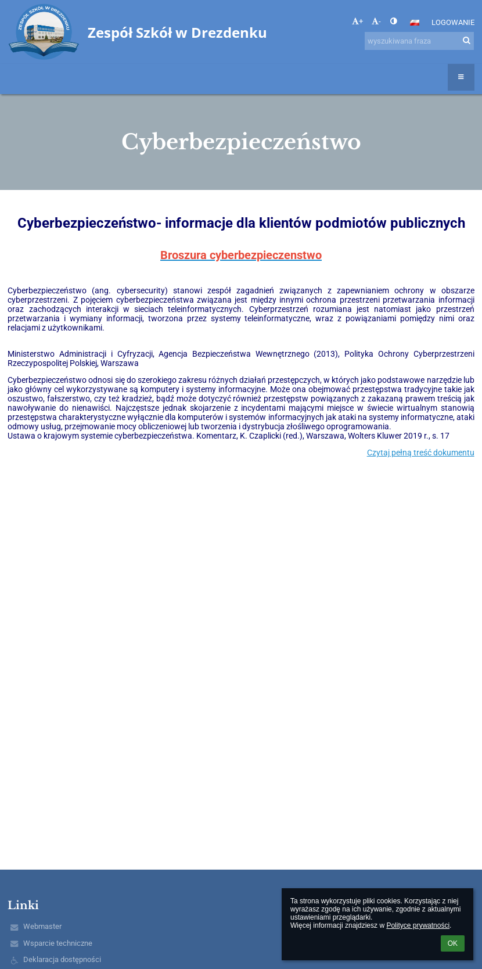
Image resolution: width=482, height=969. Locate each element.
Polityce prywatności (417, 925)
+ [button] (357, 21)
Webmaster (42, 926)
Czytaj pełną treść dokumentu (420, 452)
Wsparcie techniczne (57, 943)
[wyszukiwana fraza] (419, 41)
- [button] (376, 21)
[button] (414, 23)
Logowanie (452, 22)
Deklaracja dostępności (62, 959)
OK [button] (453, 943)
